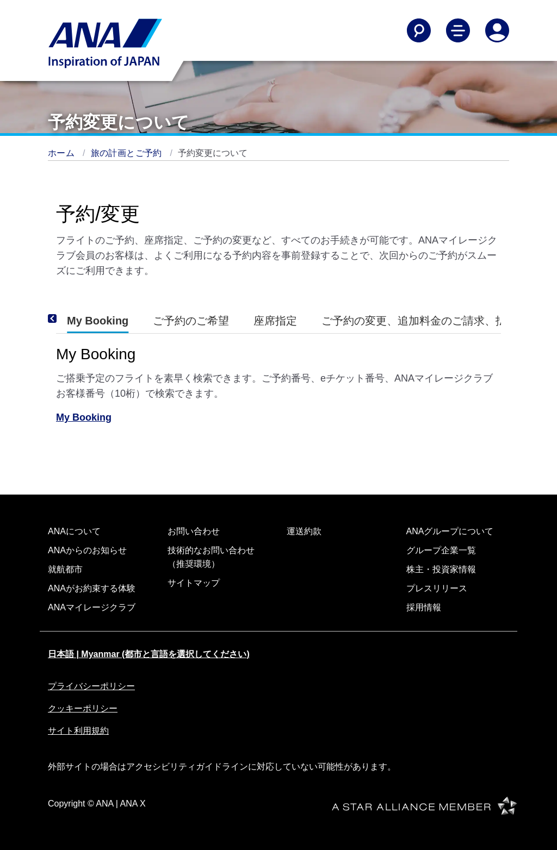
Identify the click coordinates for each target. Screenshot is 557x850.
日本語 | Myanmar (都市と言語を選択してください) (149, 654)
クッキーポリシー (82, 708)
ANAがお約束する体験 (91, 588)
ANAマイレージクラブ (91, 607)
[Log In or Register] (497, 30)
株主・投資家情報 (441, 569)
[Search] (419, 30)
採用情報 (423, 607)
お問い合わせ (194, 531)
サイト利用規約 (78, 730)
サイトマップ (194, 583)
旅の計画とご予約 (128, 153)
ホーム (62, 153)
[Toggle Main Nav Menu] (458, 30)
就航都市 (65, 569)
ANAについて (74, 531)
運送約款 (304, 531)
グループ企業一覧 (441, 550)
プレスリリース (436, 588)
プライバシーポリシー (91, 686)
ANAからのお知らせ (87, 550)
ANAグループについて (450, 531)
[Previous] (67, 318)
